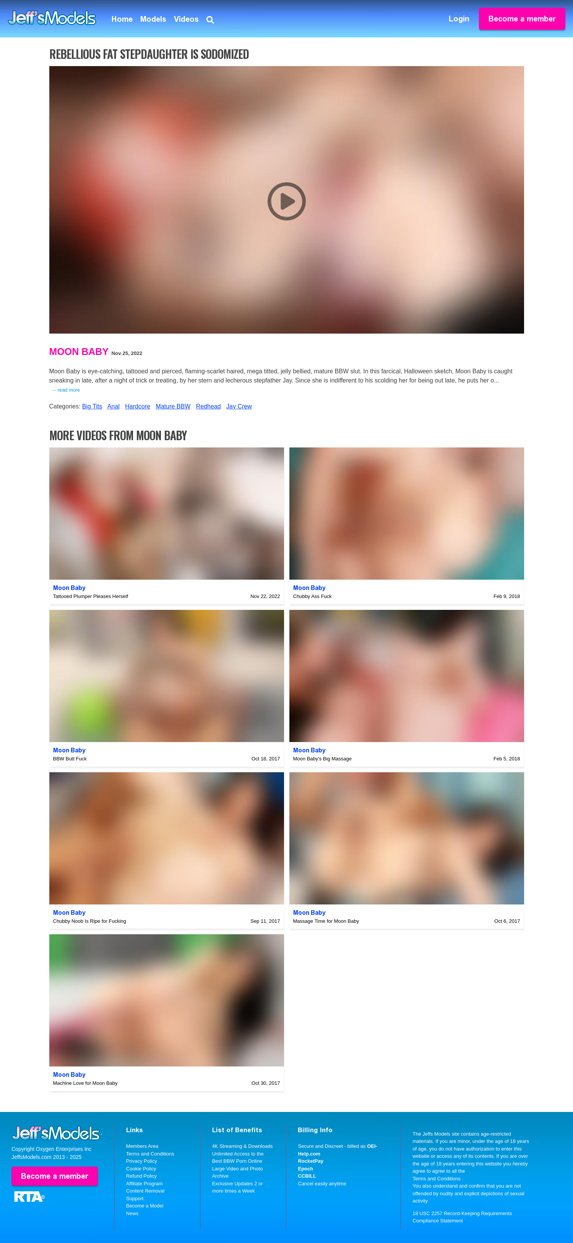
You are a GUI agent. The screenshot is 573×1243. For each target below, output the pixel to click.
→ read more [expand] (66, 390)
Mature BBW (173, 406)
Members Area (142, 1146)
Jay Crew (239, 406)
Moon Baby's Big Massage (322, 759)
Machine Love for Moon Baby (85, 1083)
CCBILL (307, 1176)
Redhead (208, 406)
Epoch (305, 1169)
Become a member (522, 18)
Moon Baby (79, 351)
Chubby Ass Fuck (312, 596)
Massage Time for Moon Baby (326, 921)
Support (135, 1198)
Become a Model (145, 1206)
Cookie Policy (141, 1169)
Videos (186, 19)
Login (459, 18)
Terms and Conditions (150, 1154)
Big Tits (92, 406)
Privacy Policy (141, 1161)
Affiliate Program (144, 1183)
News (132, 1213)
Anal (113, 406)
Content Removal (145, 1191)
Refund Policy (141, 1176)
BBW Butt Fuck (70, 759)
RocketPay (310, 1161)
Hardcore (137, 406)
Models (153, 19)
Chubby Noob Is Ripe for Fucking (89, 921)
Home (122, 19)
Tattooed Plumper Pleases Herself (90, 596)
